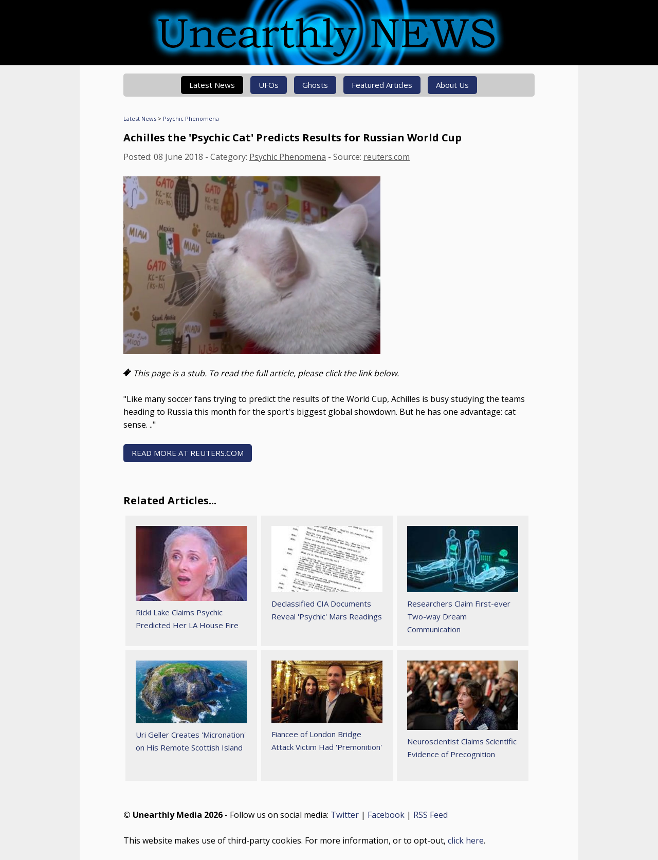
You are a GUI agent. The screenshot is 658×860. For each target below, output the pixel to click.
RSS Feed (430, 814)
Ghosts (315, 85)
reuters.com (386, 156)
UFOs (269, 85)
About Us (452, 85)
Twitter (345, 814)
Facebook (386, 814)
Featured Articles (382, 85)
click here (466, 840)
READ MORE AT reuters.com (188, 453)
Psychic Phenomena (191, 118)
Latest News (212, 85)
